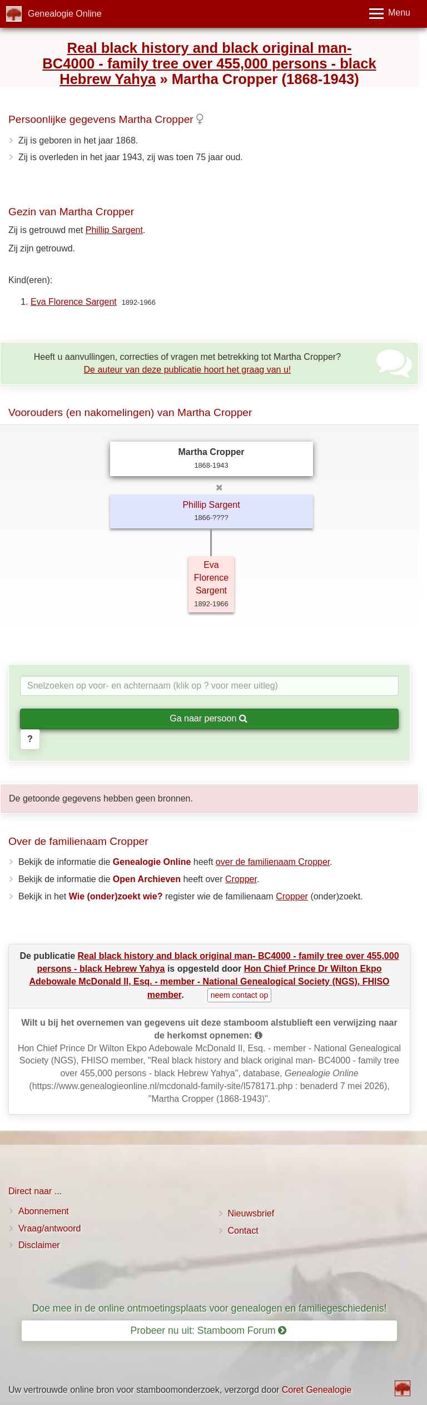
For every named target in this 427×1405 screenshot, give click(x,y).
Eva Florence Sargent (74, 301)
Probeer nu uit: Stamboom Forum (209, 1330)
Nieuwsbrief (251, 1213)
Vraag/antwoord (49, 1228)
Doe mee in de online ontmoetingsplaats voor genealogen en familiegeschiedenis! (209, 1308)
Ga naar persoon (208, 718)
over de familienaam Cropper (273, 862)
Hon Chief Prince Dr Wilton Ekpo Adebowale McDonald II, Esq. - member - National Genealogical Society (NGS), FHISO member (209, 981)
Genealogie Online (65, 13)
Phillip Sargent (114, 230)
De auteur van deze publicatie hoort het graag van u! (187, 369)
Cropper (241, 879)
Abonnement (43, 1211)
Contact (243, 1230)
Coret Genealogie (316, 1389)
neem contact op (240, 995)
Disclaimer (39, 1245)
